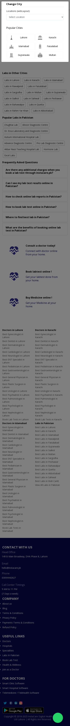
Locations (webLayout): (18, 11)
